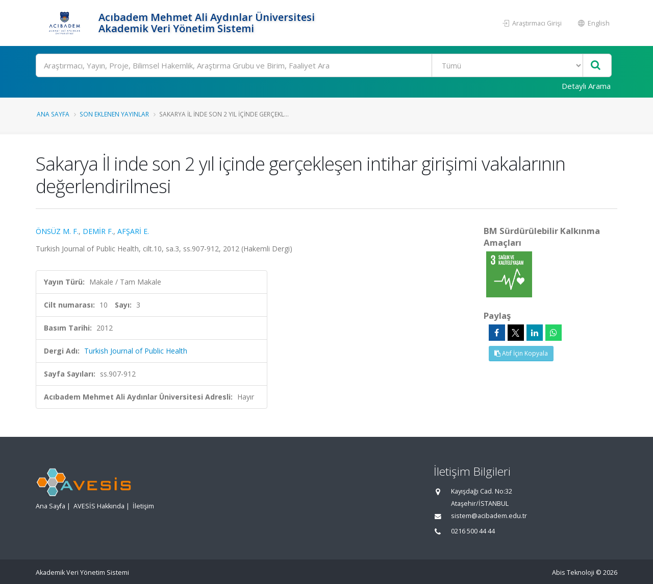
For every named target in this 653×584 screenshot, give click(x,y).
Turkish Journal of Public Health (135, 351)
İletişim (143, 506)
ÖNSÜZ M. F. (57, 231)
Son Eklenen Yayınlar (114, 114)
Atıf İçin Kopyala (521, 353)
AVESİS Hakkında (98, 506)
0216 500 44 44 (473, 531)
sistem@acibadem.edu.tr (489, 515)
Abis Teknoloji (573, 572)
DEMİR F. (98, 231)
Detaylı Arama (586, 86)
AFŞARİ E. (133, 231)
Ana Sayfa (53, 114)
